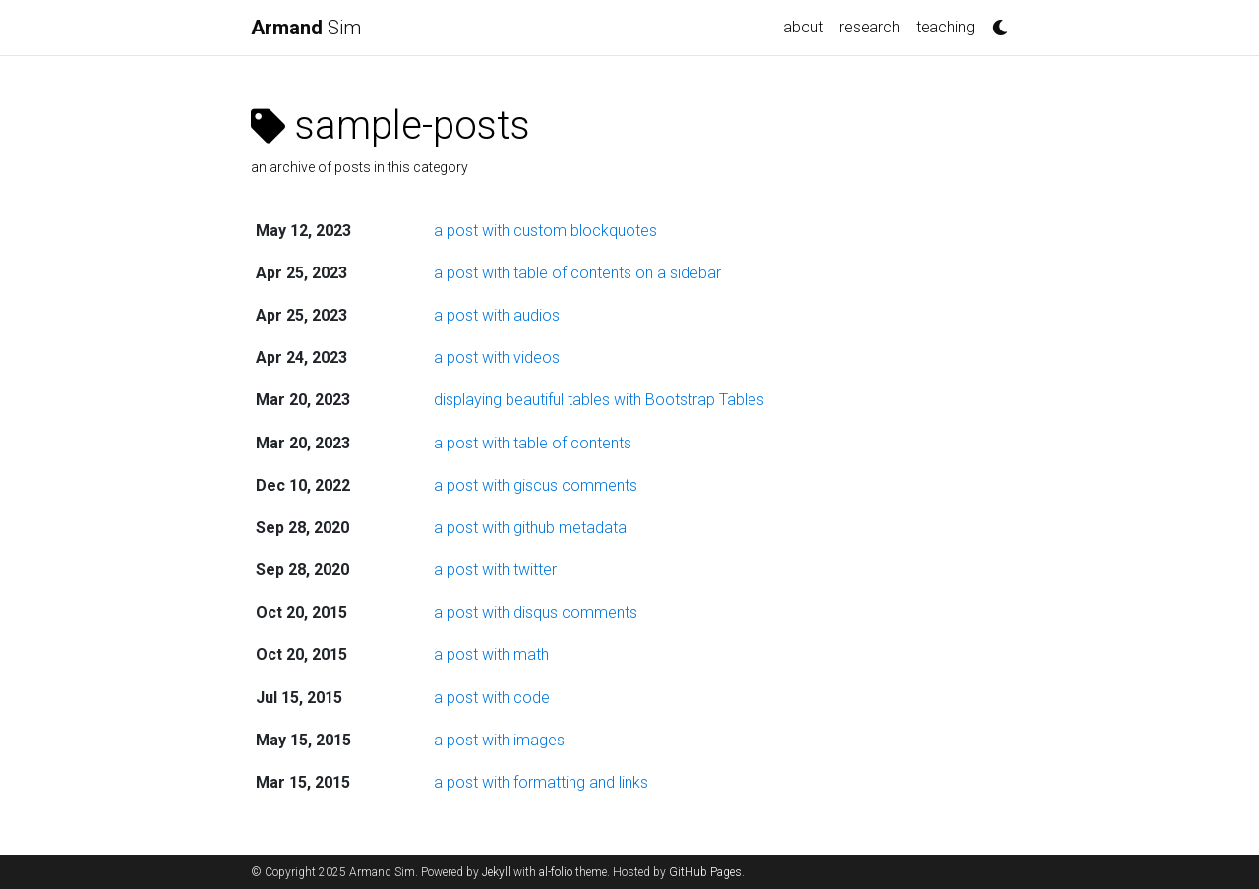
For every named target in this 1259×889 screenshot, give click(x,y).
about (803, 27)
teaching (945, 27)
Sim (306, 27)
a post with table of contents (532, 443)
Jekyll (496, 872)
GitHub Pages (705, 872)
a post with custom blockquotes (545, 230)
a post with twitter (495, 570)
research (869, 27)
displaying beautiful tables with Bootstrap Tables (599, 399)
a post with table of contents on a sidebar (577, 273)
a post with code (492, 697)
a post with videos (497, 357)
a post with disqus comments (535, 612)
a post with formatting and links (541, 782)
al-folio (555, 872)
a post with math (491, 654)
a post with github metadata (530, 527)
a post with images (499, 740)
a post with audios (497, 315)
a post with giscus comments (535, 485)
